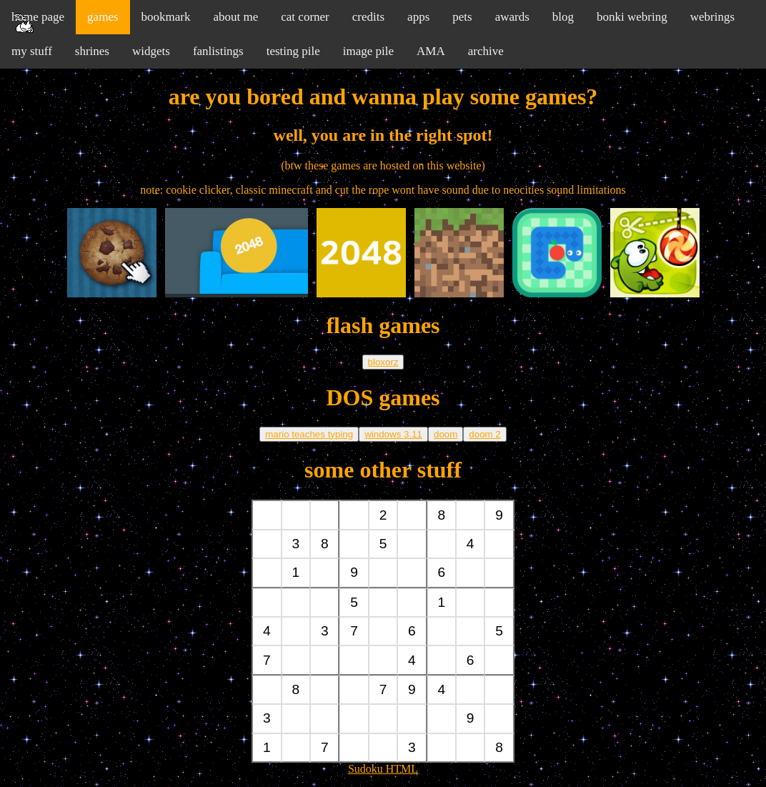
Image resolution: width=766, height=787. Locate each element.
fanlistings (218, 51)
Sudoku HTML (383, 769)
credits (368, 17)
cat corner (305, 17)
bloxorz (383, 362)
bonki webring (632, 17)
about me (235, 17)
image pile (368, 51)
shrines (92, 51)
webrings (712, 17)
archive (486, 51)
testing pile (293, 51)
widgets (151, 51)
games (102, 17)
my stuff (31, 51)
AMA (431, 51)
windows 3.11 (393, 434)
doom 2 (484, 434)
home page (37, 17)
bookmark (166, 17)
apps (418, 17)
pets (462, 17)
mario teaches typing (309, 434)
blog (563, 17)
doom (445, 434)
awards (512, 17)
